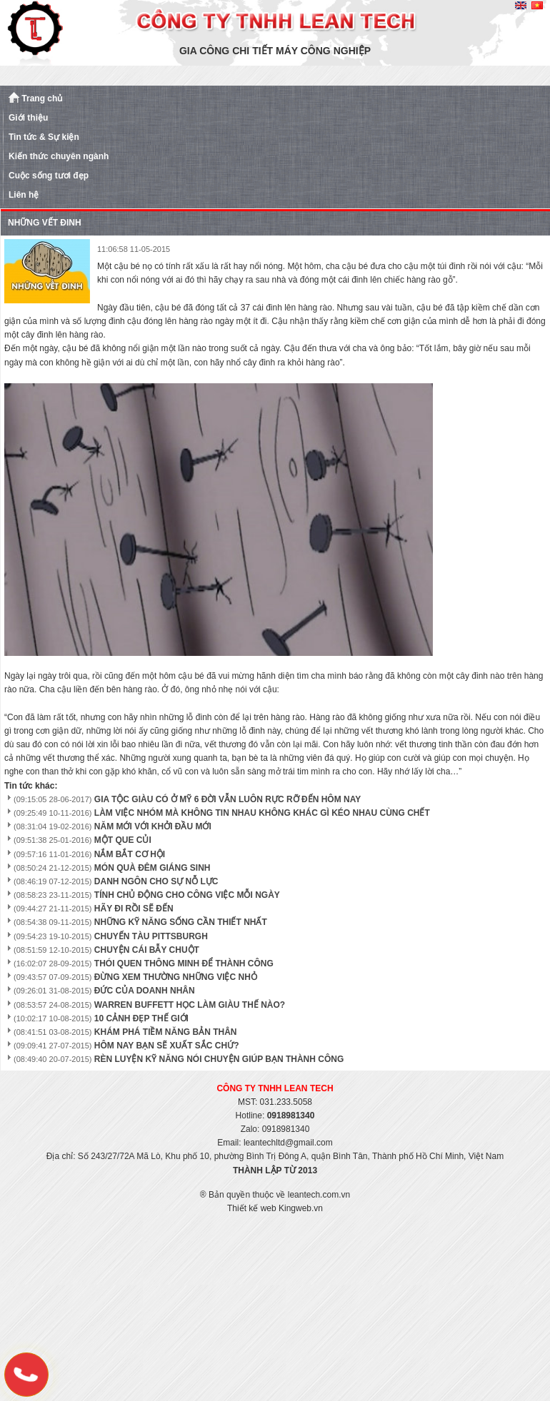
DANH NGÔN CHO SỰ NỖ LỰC (156, 881)
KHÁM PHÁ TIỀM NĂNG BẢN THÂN (165, 1032)
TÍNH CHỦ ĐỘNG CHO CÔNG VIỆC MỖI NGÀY (187, 895)
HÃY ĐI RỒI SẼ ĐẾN (134, 909)
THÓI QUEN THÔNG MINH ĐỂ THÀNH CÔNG (184, 963)
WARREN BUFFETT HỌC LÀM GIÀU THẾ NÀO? (189, 1005)
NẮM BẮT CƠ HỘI (129, 854)
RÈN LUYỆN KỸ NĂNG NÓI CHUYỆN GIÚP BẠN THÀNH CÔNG (219, 1059)
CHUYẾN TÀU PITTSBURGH (151, 936)
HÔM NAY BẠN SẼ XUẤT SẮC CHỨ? (166, 1046)
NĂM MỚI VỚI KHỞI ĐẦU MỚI (152, 826)
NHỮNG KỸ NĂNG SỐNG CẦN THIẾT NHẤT (180, 922)
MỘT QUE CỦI (122, 840)
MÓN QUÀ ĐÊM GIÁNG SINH (152, 868)
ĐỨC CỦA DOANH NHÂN (144, 991)
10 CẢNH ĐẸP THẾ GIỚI (141, 1018)
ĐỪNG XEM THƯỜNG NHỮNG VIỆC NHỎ (175, 977)
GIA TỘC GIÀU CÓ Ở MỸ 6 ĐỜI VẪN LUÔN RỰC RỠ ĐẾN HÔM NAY (227, 799)
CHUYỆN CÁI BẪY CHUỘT (146, 950)
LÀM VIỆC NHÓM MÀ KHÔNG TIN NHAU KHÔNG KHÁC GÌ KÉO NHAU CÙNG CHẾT (262, 813)
